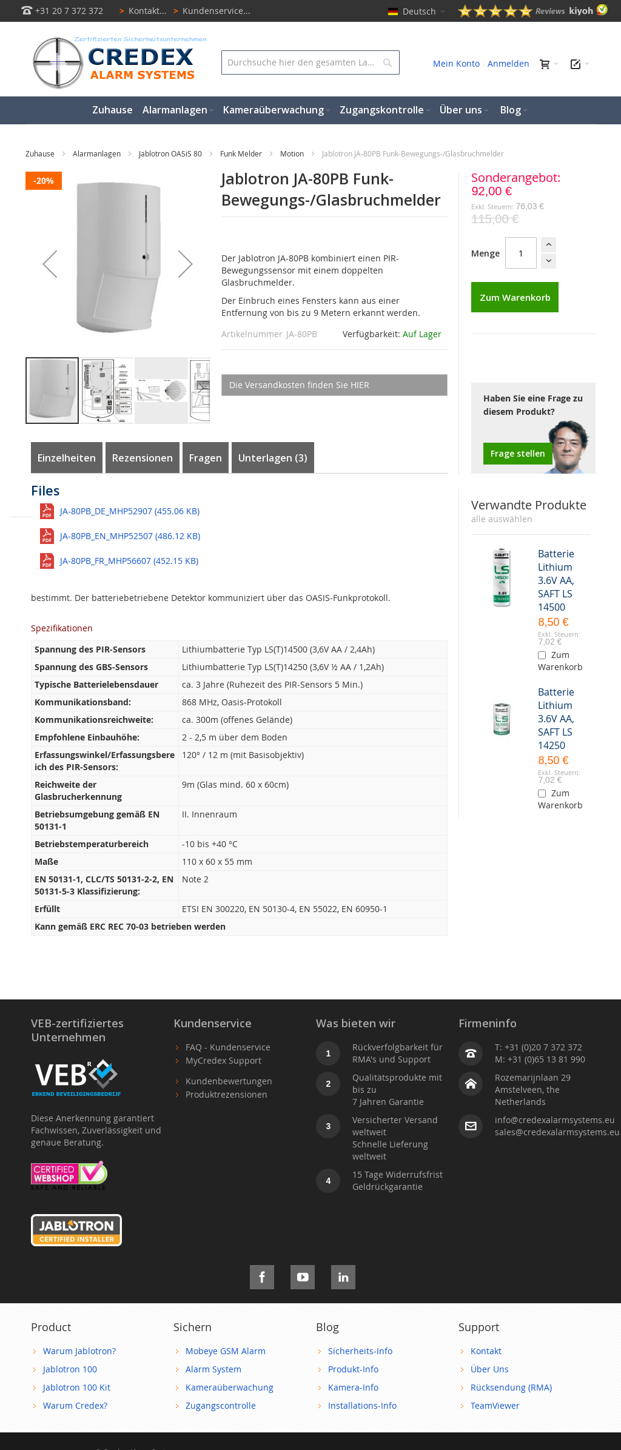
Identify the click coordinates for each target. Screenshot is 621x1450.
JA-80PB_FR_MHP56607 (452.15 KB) (129, 560)
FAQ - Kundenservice (228, 1047)
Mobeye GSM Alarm (226, 1351)
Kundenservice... (209, 10)
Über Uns (490, 1369)
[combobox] (310, 62)
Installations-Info (362, 1405)
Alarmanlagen (98, 153)
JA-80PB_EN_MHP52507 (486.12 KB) (130, 536)
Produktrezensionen (226, 1094)
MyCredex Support (223, 1060)
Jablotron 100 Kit (76, 1387)
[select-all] (501, 519)
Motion (293, 153)
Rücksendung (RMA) (511, 1387)
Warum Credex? (75, 1405)
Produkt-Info (353, 1369)
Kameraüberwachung (230, 1387)
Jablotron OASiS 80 (171, 153)
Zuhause (40, 153)
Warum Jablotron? (79, 1351)
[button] (49, 264)
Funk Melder (242, 153)
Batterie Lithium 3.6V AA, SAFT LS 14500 (556, 580)
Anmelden (508, 63)
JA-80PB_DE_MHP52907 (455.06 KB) (130, 511)
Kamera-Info (353, 1387)
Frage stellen (518, 453)
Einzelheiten (67, 458)
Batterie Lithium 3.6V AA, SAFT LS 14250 (556, 718)
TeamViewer (495, 1405)
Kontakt (486, 1351)
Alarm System (213, 1369)
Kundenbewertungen (229, 1081)
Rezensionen (142, 458)
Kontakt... (141, 10)
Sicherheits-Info (360, 1351)
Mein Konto (456, 63)
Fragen (205, 458)
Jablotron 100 (70, 1369)
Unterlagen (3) (272, 458)
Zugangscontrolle (221, 1405)
